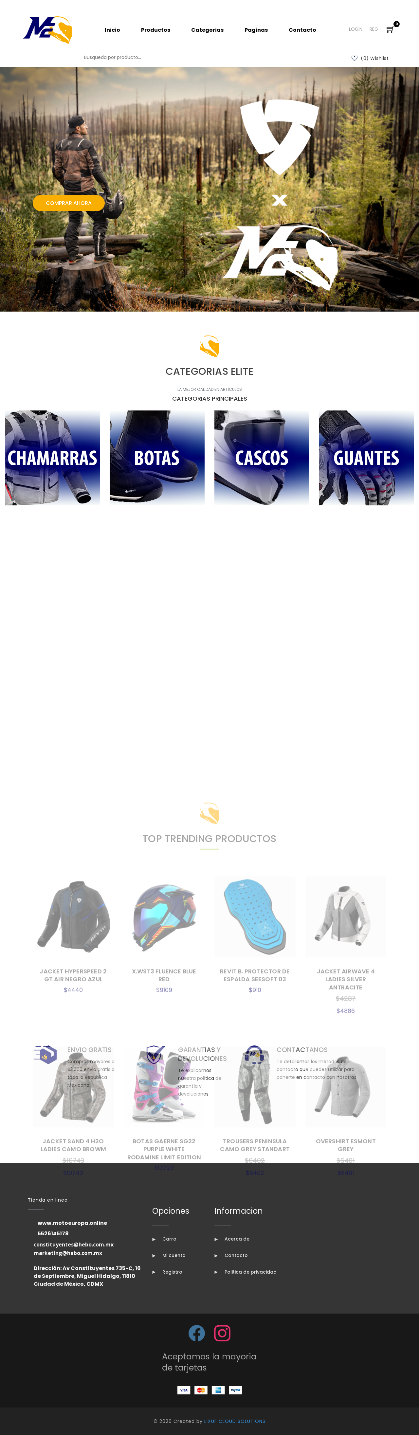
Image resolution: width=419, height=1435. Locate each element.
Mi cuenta (169, 1255)
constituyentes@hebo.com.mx (74, 1244)
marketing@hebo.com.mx (68, 1253)
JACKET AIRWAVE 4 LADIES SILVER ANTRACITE (346, 1190)
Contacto (302, 30)
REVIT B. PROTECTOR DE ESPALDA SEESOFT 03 (255, 1186)
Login (355, 29)
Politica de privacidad (245, 1272)
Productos (155, 30)
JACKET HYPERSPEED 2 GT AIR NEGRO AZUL (73, 1186)
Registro (167, 1272)
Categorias (207, 30)
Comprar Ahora (69, 203)
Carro (164, 1239)
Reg (374, 29)
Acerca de (231, 1239)
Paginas (256, 30)
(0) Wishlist (370, 58)
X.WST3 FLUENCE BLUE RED (164, 1186)
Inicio (112, 30)
